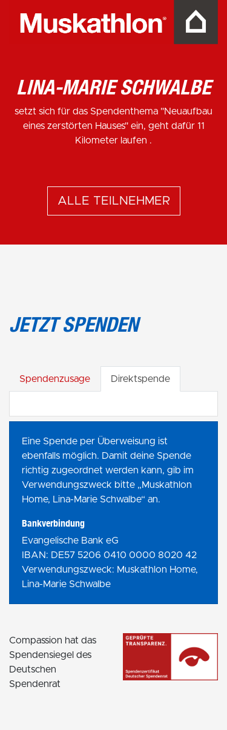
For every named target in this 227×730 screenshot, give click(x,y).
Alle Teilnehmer (114, 201)
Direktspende (140, 379)
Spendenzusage (54, 379)
